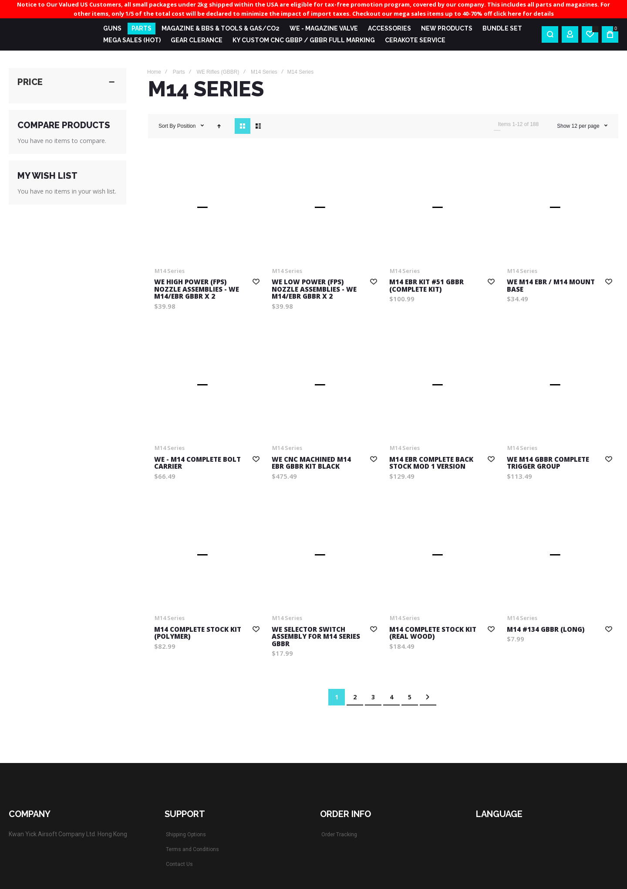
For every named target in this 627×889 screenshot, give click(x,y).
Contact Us (179, 864)
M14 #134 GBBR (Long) (545, 629)
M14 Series (264, 72)
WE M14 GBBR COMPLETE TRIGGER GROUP (548, 463)
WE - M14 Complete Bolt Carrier (197, 463)
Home (154, 72)
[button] (256, 281)
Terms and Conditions (192, 849)
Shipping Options (186, 834)
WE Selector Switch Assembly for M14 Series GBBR (316, 636)
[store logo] (49, 34)
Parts (179, 72)
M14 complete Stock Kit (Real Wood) (432, 633)
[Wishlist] (590, 34)
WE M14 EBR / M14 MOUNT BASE (551, 285)
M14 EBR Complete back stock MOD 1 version (431, 463)
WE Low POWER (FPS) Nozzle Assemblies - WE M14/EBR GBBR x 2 (314, 288)
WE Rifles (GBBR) (217, 72)
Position (187, 126)
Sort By (166, 126)
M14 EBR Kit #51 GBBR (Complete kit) (426, 285)
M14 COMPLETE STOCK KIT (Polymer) (197, 633)
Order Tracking (339, 834)
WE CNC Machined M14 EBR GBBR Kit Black (311, 463)
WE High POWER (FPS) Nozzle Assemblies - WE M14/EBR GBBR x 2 (196, 288)
